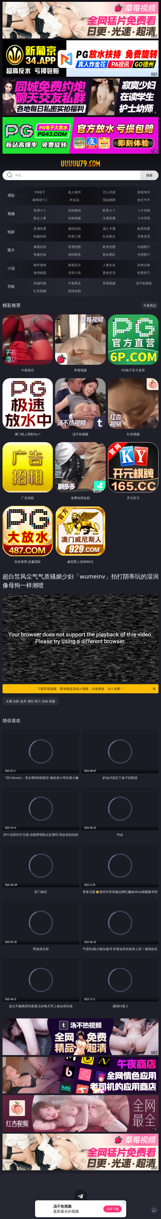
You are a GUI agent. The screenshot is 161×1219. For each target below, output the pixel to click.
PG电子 (40, 192)
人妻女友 (109, 265)
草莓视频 (109, 283)
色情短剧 (74, 291)
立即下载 (112, 1209)
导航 (11, 286)
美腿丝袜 (39, 254)
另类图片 (143, 254)
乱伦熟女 (109, 236)
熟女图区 (109, 254)
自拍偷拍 (74, 210)
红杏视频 (39, 291)
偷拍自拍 (74, 228)
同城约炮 (39, 283)
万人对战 (109, 192)
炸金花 (74, 200)
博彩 (11, 195)
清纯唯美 (74, 254)
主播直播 (109, 218)
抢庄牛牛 (143, 200)
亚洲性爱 (39, 228)
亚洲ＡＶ (39, 210)
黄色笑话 (109, 272)
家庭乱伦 (74, 265)
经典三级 (74, 236)
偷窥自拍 (39, 247)
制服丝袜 (39, 236)
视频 (11, 213)
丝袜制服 (74, 218)
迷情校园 (39, 272)
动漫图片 (143, 247)
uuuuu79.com (80, 163)
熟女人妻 (39, 218)
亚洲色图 (74, 247)
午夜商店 (74, 283)
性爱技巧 (143, 272)
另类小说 (74, 272)
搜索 (149, 175)
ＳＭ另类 (143, 218)
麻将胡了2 (40, 200)
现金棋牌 (109, 200)
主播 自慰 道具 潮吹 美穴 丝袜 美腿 (30, 701)
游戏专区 (143, 192)
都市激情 (39, 265)
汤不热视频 (144, 283)
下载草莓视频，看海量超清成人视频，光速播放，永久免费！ (96, 688)
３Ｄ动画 (143, 210)
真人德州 (74, 192)
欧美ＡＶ (109, 210)
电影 (11, 231)
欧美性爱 (143, 228)
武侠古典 (143, 265)
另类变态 (143, 236)
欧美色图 (109, 247)
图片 (11, 249)
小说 (11, 268)
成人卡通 (109, 228)
